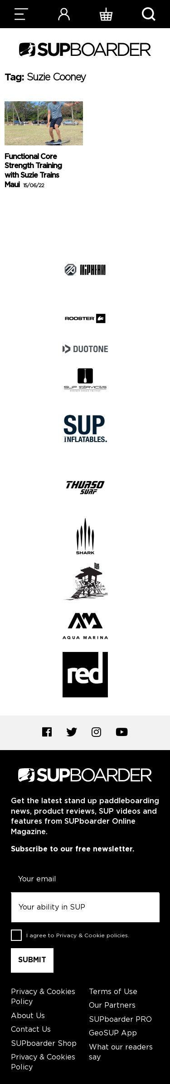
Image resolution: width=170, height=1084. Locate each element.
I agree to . (77, 935)
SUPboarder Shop (44, 1043)
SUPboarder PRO (120, 1019)
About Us (28, 1016)
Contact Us (31, 1029)
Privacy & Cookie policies (92, 935)
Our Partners (112, 1005)
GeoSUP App (113, 1033)
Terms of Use (113, 992)
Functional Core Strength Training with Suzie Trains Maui (33, 171)
